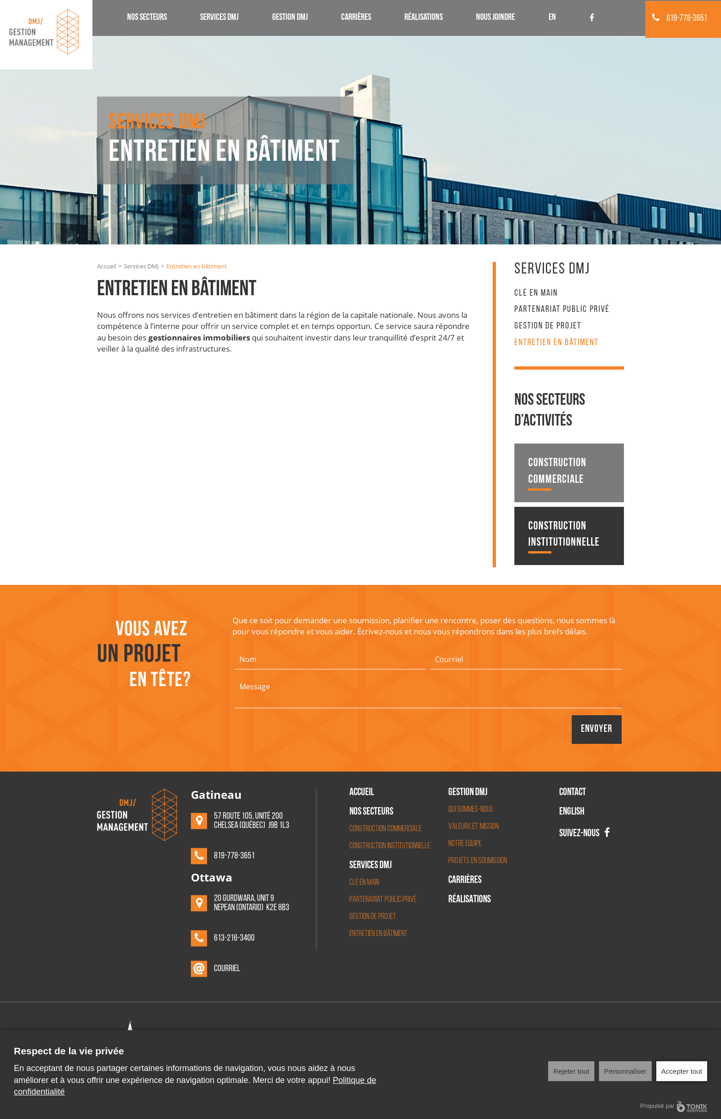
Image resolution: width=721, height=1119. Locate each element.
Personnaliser (625, 1071)
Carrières (356, 18)
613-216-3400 (234, 938)
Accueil (106, 266)
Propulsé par (673, 1106)
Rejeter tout (571, 1071)
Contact (572, 793)
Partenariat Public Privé (562, 309)
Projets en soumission (477, 861)
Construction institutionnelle (563, 537)
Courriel (227, 968)
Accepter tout (681, 1071)
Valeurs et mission (473, 826)
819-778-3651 (679, 18)
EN (552, 18)
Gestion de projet (547, 326)
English (571, 812)
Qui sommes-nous (470, 809)
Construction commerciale (557, 473)
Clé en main (536, 293)
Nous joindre (495, 18)
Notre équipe (465, 843)
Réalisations (423, 18)
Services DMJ (219, 18)
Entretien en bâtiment (556, 342)
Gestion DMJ (290, 18)
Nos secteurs (147, 18)
